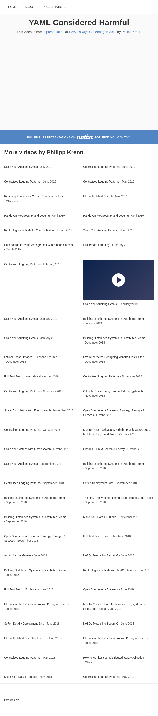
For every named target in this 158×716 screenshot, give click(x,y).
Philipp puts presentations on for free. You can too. (79, 137)
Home (12, 6)
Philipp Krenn (131, 32)
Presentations (54, 6)
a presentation (53, 32)
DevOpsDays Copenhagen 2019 (92, 32)
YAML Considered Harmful (79, 22)
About (30, 6)
